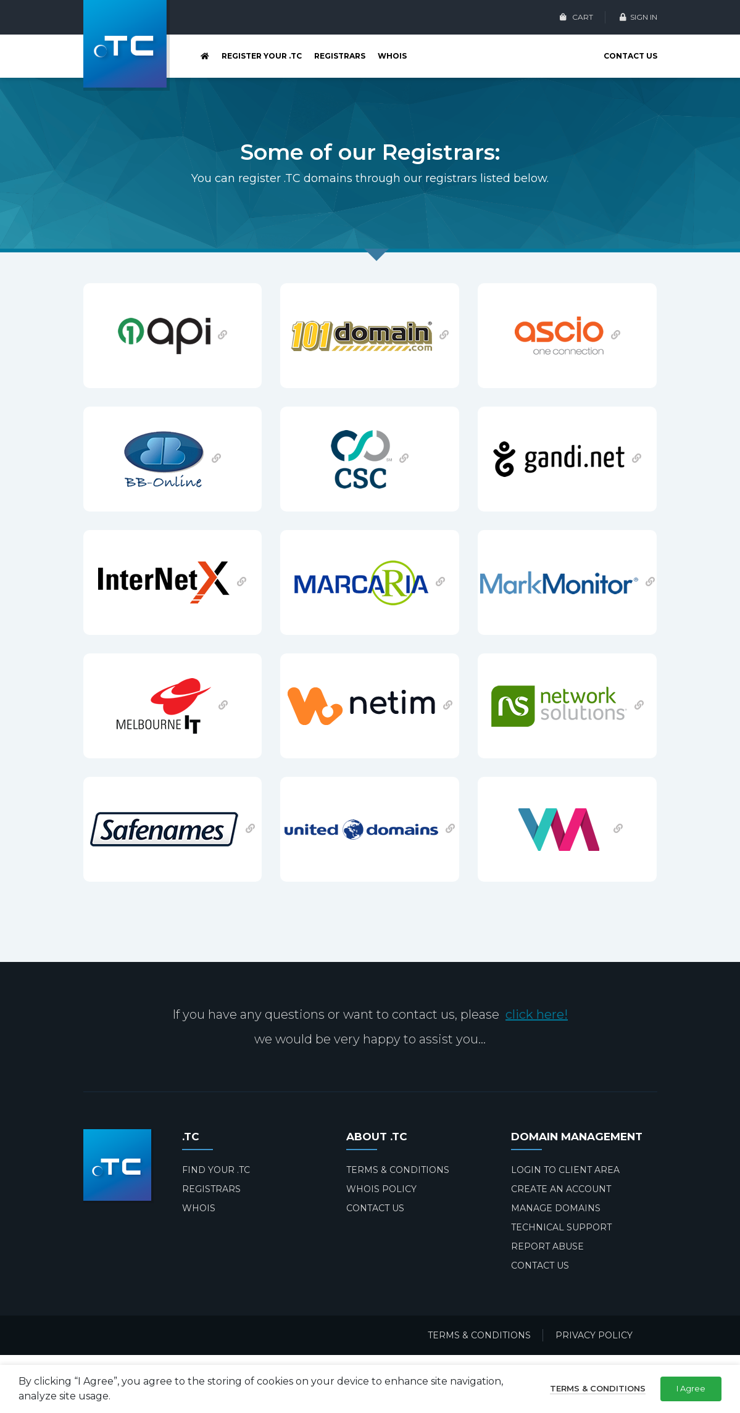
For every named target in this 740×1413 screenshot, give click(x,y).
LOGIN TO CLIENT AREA (565, 1169)
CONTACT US (630, 55)
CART (576, 17)
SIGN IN (638, 17)
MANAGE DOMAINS (556, 1208)
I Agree (690, 1388)
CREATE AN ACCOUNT (561, 1189)
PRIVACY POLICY (594, 1335)
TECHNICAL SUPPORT (561, 1227)
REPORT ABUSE (547, 1246)
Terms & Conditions (598, 1388)
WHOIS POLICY (381, 1189)
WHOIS (392, 55)
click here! (536, 1014)
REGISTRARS (339, 55)
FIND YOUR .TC (216, 1169)
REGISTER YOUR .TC (262, 55)
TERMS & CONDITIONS (397, 1169)
